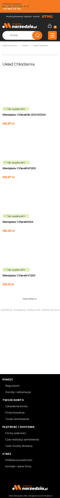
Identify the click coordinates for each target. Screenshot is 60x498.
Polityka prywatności (18, 460)
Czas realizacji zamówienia (22, 439)
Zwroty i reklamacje (18, 392)
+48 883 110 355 (11, 8)
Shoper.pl (48, 496)
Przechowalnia (15, 412)
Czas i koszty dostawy (19, 445)
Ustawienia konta (16, 406)
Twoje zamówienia (17, 419)
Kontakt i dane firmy (18, 466)
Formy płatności (15, 433)
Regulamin (12, 385)
